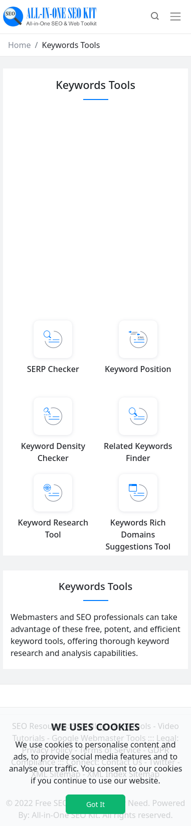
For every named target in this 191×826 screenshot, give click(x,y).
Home (19, 45)
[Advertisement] (94, 208)
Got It (95, 804)
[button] (155, 17)
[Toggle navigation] (175, 16)
